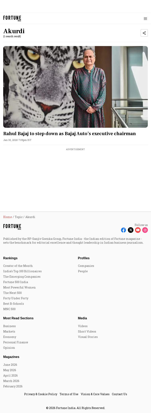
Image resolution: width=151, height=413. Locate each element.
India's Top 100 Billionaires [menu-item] (22, 271)
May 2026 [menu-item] (9, 370)
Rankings (10, 258)
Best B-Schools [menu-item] (13, 303)
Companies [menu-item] (86, 266)
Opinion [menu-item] (9, 348)
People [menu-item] (83, 271)
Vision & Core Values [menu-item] (95, 394)
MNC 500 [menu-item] (9, 309)
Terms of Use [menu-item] (69, 394)
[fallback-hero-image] (75, 87)
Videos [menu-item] (83, 326)
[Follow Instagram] (145, 230)
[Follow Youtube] (138, 230)
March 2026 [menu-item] (11, 381)
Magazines (11, 357)
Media (82, 318)
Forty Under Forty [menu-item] (15, 298)
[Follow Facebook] (123, 230)
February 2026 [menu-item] (13, 386)
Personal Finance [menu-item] (15, 342)
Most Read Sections (18, 318)
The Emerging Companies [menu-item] (21, 276)
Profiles (84, 258)
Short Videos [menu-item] (87, 331)
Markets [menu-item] (9, 331)
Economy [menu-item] (9, 337)
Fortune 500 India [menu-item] (15, 282)
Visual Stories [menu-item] (88, 337)
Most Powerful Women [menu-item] (19, 287)
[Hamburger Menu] (145, 18)
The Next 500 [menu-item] (12, 293)
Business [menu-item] (9, 326)
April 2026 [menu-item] (10, 375)
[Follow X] (130, 230)
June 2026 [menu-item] (10, 365)
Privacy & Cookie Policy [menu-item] (40, 394)
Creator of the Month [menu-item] (18, 266)
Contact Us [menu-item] (119, 394)
